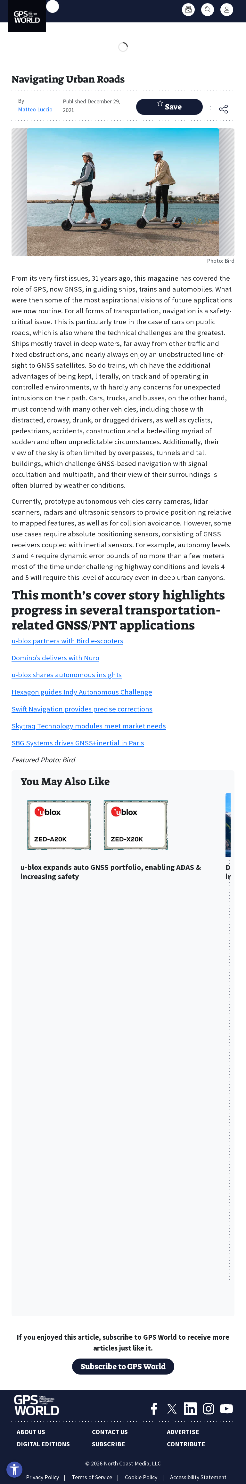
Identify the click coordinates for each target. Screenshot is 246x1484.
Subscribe (108, 1444)
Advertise (183, 1432)
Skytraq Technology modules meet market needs (89, 725)
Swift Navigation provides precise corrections (82, 708)
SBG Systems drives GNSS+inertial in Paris (78, 742)
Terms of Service (92, 1477)
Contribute (186, 1444)
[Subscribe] (188, 9)
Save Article (169, 107)
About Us (31, 1432)
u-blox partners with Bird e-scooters (67, 640)
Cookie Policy (141, 1477)
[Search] (207, 9)
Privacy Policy (42, 1477)
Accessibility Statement (198, 1477)
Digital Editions (43, 1444)
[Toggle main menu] (52, 6)
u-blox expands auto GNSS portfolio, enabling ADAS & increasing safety (110, 872)
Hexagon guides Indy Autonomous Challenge (82, 691)
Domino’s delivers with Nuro (55, 657)
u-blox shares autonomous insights (67, 674)
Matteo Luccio (35, 109)
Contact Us (110, 1432)
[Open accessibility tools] (14, 1470)
